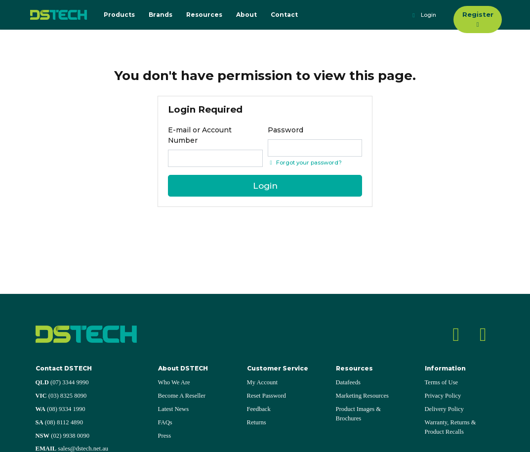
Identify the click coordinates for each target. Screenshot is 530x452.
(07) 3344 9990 (62, 382)
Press (164, 435)
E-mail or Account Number (200, 135)
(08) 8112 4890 (59, 422)
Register (477, 19)
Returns (256, 422)
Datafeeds (348, 382)
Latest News (173, 409)
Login (423, 15)
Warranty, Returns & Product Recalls (450, 427)
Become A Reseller (182, 395)
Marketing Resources (362, 395)
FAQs (165, 422)
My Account (262, 382)
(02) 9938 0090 (63, 435)
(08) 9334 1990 (60, 409)
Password (285, 129)
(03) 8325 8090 (61, 395)
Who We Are (174, 382)
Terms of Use (441, 382)
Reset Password (266, 395)
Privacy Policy (443, 395)
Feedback (259, 409)
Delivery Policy (444, 409)
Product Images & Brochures (358, 414)
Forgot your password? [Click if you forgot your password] (305, 162)
